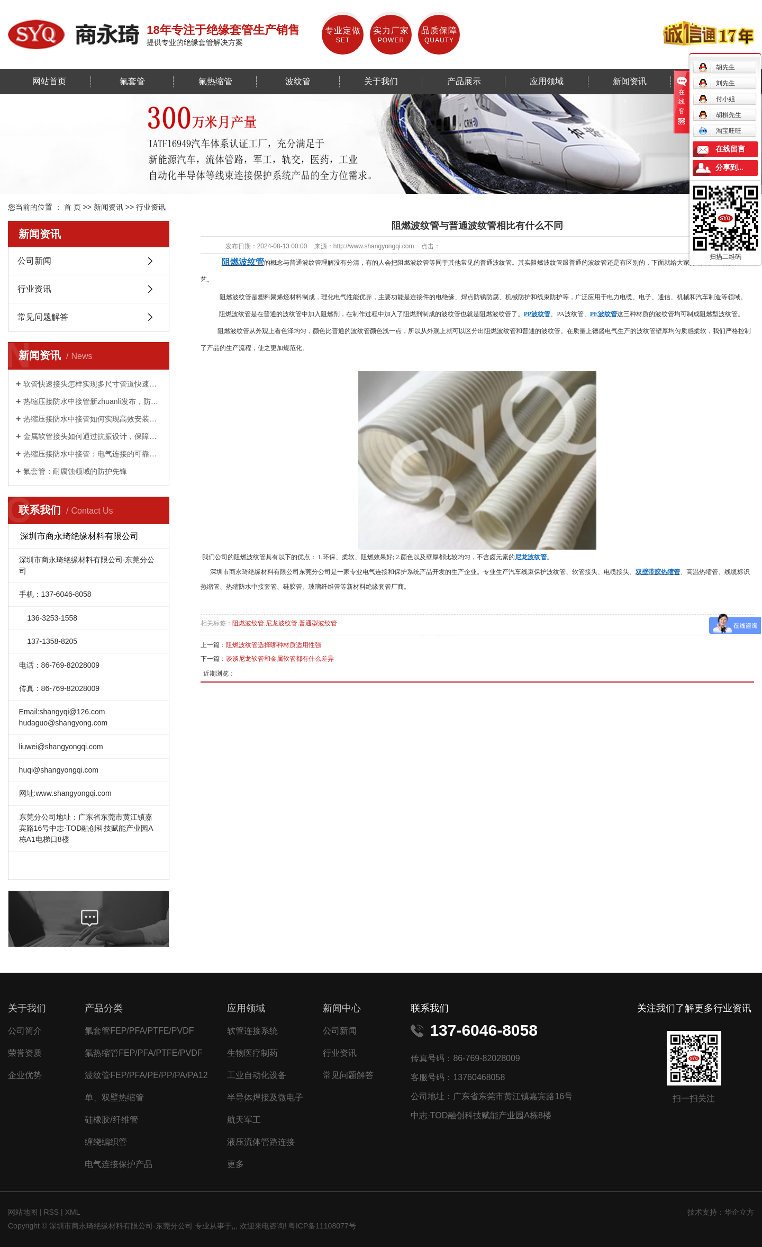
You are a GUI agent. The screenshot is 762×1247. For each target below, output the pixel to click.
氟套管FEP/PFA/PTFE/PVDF (139, 1030)
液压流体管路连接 (261, 1141)
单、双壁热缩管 (114, 1097)
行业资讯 (151, 207)
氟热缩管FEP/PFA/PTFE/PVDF (143, 1052)
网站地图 (24, 1212)
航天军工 (244, 1119)
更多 (235, 1164)
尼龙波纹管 (281, 623)
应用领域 (547, 81)
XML (72, 1212)
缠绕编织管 (106, 1141)
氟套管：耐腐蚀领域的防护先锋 (75, 471)
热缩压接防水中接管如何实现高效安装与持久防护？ (92, 419)
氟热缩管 (215, 81)
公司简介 (25, 1030)
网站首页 (49, 81)
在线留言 (730, 149)
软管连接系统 (252, 1030)
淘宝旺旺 (719, 131)
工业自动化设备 (256, 1075)
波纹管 (298, 81)
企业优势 (25, 1075)
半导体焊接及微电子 (265, 1097)
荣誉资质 (25, 1052)
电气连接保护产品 (118, 1164)
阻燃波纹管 (248, 623)
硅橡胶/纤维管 (111, 1119)
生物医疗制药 (252, 1052)
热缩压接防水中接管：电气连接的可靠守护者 (92, 454)
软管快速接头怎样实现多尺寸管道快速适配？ (92, 384)
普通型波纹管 (318, 623)
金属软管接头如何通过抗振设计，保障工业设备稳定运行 (92, 436)
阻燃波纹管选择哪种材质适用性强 (273, 645)
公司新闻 (34, 260)
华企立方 (739, 1212)
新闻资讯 (630, 81)
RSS (51, 1212)
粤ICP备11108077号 (322, 1226)
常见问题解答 (42, 316)
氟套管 (132, 81)
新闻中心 (342, 1008)
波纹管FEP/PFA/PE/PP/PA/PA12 (146, 1075)
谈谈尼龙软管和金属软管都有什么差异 (280, 658)
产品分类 (104, 1008)
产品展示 (464, 81)
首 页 (72, 207)
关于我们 (381, 81)
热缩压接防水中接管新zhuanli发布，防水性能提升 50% (92, 401)
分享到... (729, 168)
